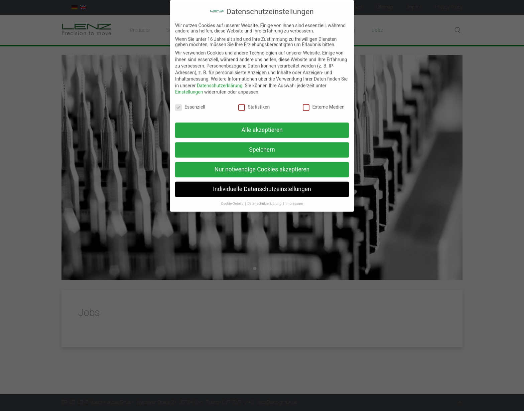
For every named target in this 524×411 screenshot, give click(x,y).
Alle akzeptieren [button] (262, 124)
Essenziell (190, 102)
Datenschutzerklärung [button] (264, 198)
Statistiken (254, 102)
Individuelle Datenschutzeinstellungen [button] (262, 183)
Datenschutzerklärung (219, 80)
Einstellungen (189, 86)
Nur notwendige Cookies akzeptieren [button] (262, 164)
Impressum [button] (294, 198)
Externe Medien (323, 102)
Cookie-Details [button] (232, 198)
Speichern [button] (262, 144)
